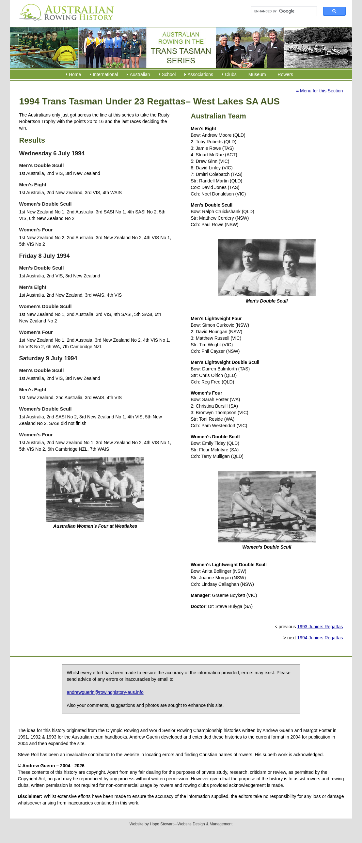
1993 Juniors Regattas (320, 626)
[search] (281, 11)
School (169, 74)
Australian (140, 74)
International (105, 74)
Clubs (231, 74)
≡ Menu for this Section (319, 90)
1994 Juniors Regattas (320, 637)
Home (75, 74)
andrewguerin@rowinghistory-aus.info (105, 692)
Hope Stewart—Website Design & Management (191, 824)
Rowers (285, 74)
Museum (257, 74)
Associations (200, 74)
